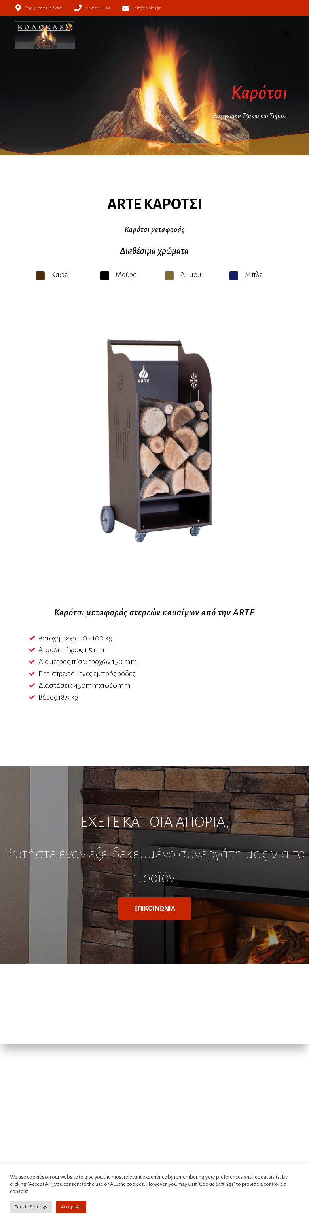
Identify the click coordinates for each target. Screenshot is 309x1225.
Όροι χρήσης (105, 1087)
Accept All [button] (71, 1207)
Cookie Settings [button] (31, 1207)
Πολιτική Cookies (109, 1103)
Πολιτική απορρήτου (113, 1095)
